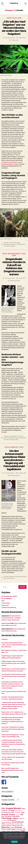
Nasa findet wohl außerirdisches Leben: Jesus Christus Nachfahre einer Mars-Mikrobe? (13, 645)
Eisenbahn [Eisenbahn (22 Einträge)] (18, 814)
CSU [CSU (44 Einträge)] (22, 812)
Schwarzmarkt (11, 578)
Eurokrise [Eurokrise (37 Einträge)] (8, 816)
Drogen (9, 17)
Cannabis (6, 242)
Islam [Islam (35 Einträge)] (3, 824)
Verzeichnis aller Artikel (9, 596)
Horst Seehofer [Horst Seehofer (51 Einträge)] (18, 822)
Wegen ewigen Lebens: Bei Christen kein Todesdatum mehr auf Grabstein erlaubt (13, 663)
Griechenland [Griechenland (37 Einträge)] (11, 820)
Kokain (12, 439)
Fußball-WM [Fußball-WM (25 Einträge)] (21, 818)
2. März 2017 (22, 278)
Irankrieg (4, 639)
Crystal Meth (12, 436)
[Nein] (26, 838)
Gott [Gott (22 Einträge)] (2, 820)
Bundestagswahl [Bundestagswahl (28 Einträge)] (5, 812)
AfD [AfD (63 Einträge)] (3, 808)
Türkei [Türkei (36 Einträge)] (8, 831)
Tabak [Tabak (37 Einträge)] (3, 831)
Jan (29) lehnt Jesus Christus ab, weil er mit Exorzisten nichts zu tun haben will (13, 676)
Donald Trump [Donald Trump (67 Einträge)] (8, 814)
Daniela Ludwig (16, 242)
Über (3, 601)
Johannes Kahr (21, 244)
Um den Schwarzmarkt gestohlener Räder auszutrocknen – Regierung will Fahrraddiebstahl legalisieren (14, 460)
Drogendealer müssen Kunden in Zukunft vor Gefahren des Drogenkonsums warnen (14, 266)
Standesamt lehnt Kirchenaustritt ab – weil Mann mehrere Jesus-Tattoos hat (11, 618)
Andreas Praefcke (6, 507)
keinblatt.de (14, 3)
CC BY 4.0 (8, 508)
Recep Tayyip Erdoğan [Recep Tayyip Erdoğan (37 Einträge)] (8, 829)
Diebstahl (11, 576)
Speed (16, 439)
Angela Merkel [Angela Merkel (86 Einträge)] (13, 808)
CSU (10, 242)
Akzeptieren (14, 841)
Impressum (5, 605)
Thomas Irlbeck (11, 37)
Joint (5, 246)
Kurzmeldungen (6, 598)
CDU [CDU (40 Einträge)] (12, 812)
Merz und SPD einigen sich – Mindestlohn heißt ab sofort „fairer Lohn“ (12, 770)
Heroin (8, 439)
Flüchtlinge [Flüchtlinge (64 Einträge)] (6, 818)
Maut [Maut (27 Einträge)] (22, 825)
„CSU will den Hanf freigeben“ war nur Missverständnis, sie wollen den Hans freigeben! (14, 27)
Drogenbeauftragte (9, 244)
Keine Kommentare (15, 280)
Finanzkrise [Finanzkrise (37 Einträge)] (15, 816)
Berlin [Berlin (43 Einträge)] (13, 810)
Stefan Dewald (6, 623)
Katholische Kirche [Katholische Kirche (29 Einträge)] (6, 825)
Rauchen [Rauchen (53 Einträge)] (18, 827)
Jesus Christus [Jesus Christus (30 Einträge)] (10, 824)
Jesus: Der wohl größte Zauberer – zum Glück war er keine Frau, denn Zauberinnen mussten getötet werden (13, 752)
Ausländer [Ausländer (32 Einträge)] (4, 810)
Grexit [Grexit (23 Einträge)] (5, 820)
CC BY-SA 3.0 (9, 312)
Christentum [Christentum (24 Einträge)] (18, 812)
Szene (19, 17)
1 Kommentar (15, 40)
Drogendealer (22, 438)
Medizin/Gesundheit (14, 253)
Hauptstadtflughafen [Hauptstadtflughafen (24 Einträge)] (6, 822)
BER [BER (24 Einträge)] (9, 810)
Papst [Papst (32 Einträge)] (12, 827)
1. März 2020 (22, 37)
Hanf (15, 244)
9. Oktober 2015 (22, 473)
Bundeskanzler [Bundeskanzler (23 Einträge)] (18, 810)
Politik (14, 17)
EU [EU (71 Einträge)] (22, 814)
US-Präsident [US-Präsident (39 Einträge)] (15, 831)
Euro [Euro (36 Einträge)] (2, 816)
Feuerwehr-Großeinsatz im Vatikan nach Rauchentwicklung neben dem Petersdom (12, 729)
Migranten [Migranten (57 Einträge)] (5, 827)
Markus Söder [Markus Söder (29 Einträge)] (16, 825)
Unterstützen (5, 603)
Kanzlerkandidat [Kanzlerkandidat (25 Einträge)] (18, 823)
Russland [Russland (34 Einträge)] (19, 829)
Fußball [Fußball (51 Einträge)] (15, 818)
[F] (14, 782)
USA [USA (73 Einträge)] (23, 831)
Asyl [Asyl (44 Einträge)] (23, 808)
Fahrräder (17, 576)
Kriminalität (14, 447)
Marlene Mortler (11, 246)
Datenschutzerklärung (8, 607)
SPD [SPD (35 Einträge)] (24, 829)
